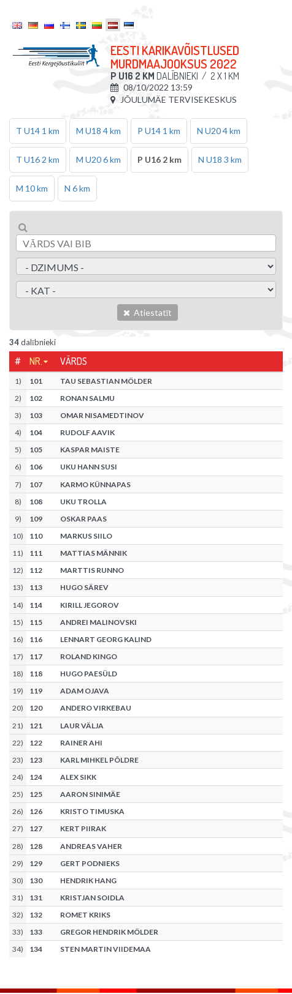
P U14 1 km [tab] (158, 130)
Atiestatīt (147, 312)
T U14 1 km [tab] (38, 130)
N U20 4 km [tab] (218, 130)
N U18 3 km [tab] (220, 159)
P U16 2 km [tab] (159, 159)
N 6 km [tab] (77, 188)
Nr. (35, 361)
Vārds (73, 361)
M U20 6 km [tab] (98, 159)
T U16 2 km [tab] (38, 159)
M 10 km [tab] (32, 188)
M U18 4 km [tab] (98, 130)
